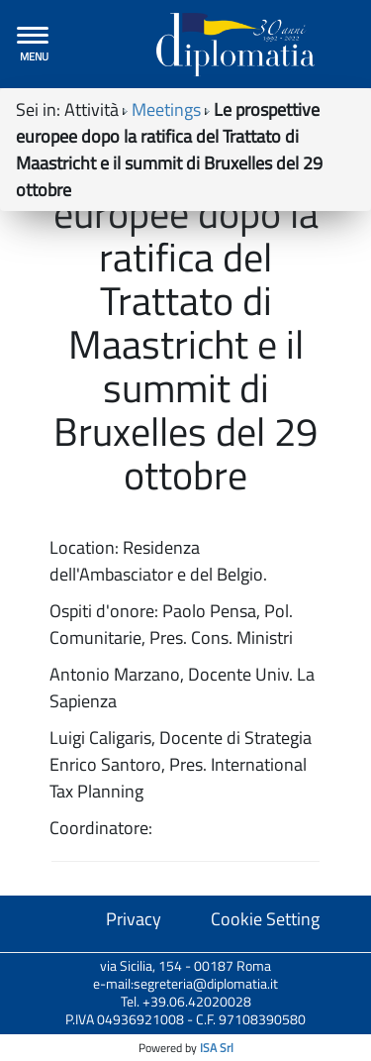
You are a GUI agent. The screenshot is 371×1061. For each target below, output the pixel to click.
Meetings (166, 109)
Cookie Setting (265, 918)
